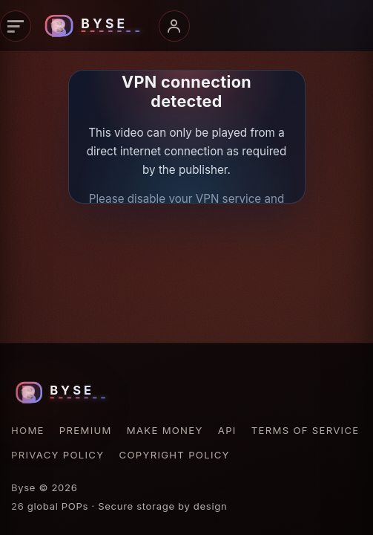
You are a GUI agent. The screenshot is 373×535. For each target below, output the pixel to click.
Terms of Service (305, 430)
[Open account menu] (174, 26)
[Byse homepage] (95, 26)
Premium (85, 430)
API (227, 430)
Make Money (165, 430)
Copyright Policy (174, 455)
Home (27, 430)
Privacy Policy (57, 455)
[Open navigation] (15, 26)
